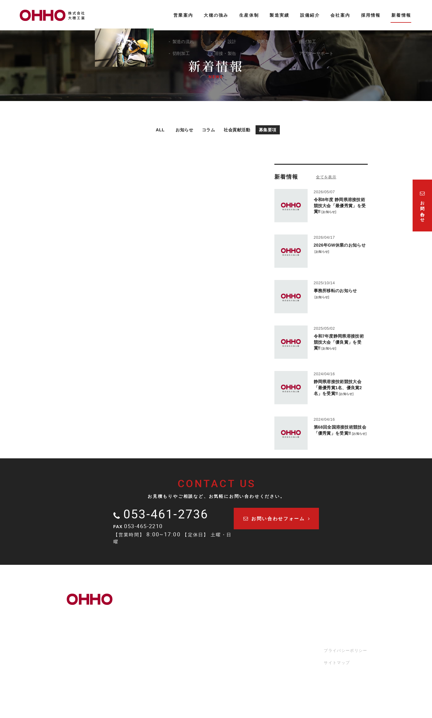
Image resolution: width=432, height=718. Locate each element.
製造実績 (287, 597)
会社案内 (287, 616)
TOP (186, 597)
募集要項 (275, 129)
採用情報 (287, 643)
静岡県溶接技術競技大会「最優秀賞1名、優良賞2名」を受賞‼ (338, 387)
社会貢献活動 (239, 129)
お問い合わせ (292, 661)
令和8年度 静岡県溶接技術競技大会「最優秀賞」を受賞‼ (340, 205)
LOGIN (216, 709)
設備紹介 (287, 606)
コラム (205, 129)
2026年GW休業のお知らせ (340, 245)
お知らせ (177, 129)
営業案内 (190, 606)
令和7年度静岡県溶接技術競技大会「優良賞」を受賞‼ (339, 342)
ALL (151, 129)
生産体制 (239, 597)
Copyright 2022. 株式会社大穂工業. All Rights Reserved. (216, 700)
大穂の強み (192, 616)
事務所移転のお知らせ (335, 290)
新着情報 (287, 652)
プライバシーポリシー (346, 650)
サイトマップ (338, 662)
